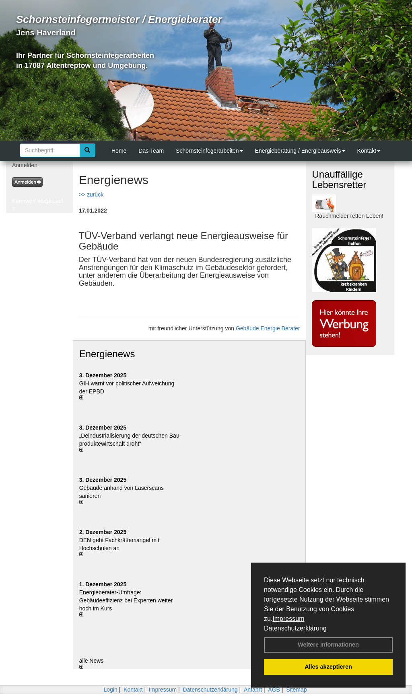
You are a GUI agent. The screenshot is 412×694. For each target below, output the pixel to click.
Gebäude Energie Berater (268, 328)
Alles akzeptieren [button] (328, 666)
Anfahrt (253, 689)
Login (110, 689)
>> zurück (91, 194)
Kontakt (368, 150)
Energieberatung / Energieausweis (300, 150)
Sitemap (296, 689)
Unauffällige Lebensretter (339, 179)
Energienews (107, 353)
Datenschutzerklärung (295, 628)
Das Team (151, 150)
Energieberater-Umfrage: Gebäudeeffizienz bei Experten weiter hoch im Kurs (126, 600)
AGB (274, 689)
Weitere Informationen (328, 644)
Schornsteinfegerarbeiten (209, 150)
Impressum (288, 618)
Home (118, 150)
